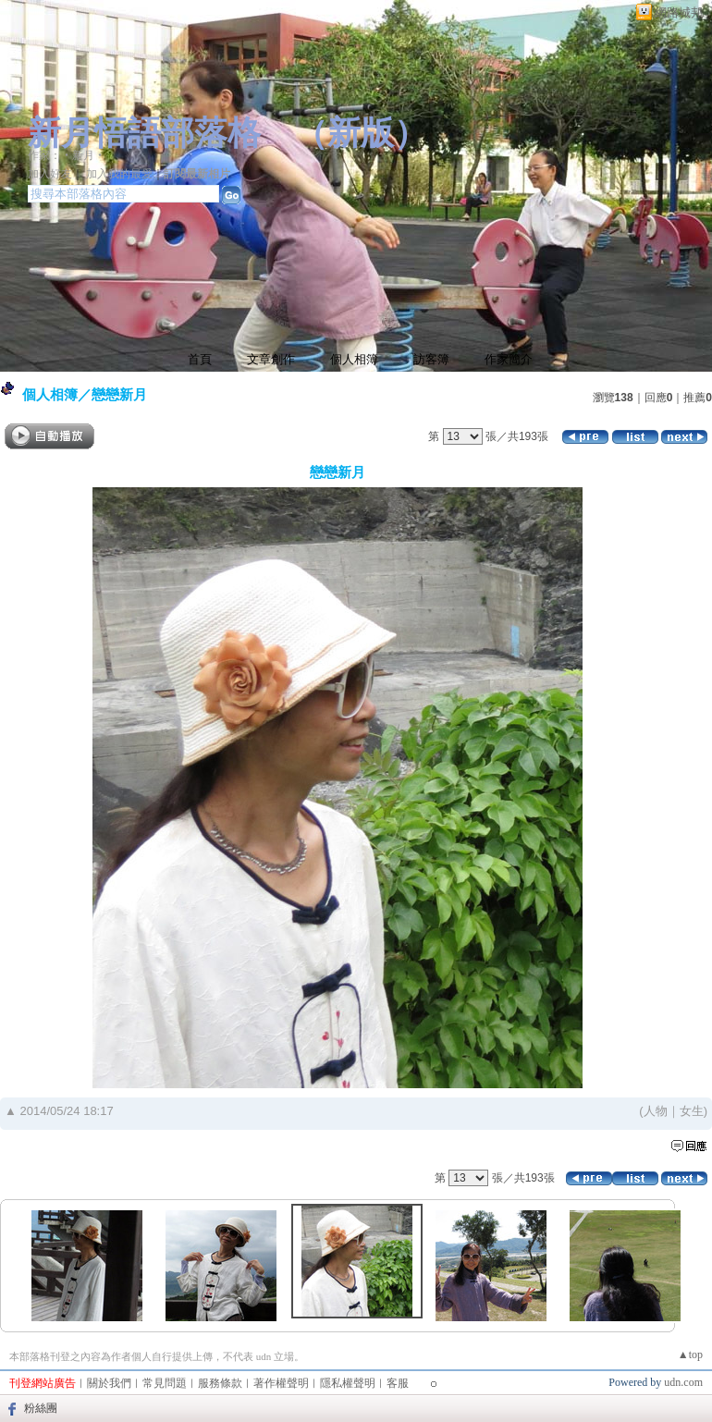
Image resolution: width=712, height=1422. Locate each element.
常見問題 (164, 1383)
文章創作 (271, 359)
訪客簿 (431, 359)
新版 (360, 133)
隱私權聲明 (347, 1383)
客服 (398, 1383)
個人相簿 (354, 359)
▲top (690, 1354)
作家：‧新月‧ (66, 155)
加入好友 (50, 173)
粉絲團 (40, 1408)
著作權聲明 (281, 1383)
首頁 (200, 359)
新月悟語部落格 (144, 133)
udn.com (683, 1382)
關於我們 (109, 1383)
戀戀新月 (119, 394)
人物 (656, 1111)
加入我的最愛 (119, 173)
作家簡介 (509, 359)
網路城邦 (679, 12)
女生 (692, 1111)
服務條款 (220, 1383)
